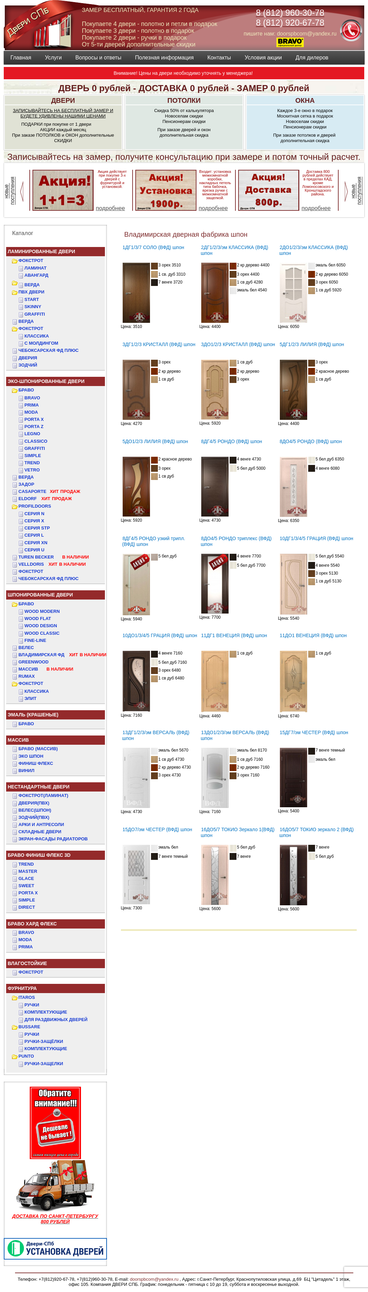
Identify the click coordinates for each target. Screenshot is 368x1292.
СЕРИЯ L (34, 535)
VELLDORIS (52, 564)
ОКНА (305, 100)
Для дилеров (312, 57)
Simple (33, 455)
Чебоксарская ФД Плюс (48, 578)
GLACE (26, 878)
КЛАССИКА (37, 336)
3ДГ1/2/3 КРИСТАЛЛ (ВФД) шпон (159, 344)
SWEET (26, 885)
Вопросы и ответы (99, 57)
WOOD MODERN (42, 611)
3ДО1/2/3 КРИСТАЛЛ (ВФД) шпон (238, 344)
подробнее (110, 208)
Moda (31, 412)
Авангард (37, 275)
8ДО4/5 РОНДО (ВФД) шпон (311, 441)
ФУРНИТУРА (22, 988)
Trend (32, 462)
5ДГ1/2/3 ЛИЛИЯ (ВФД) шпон (312, 344)
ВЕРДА (32, 284)
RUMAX (26, 676)
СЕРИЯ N (34, 513)
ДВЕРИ (63, 100)
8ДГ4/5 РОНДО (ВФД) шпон (231, 441)
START (32, 299)
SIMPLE (26, 900)
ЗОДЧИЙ (27, 365)
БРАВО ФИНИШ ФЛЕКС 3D (39, 855)
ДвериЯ (27, 357)
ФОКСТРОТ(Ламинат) (43, 795)
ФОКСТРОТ (30, 260)
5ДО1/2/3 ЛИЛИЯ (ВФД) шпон (155, 441)
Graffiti (35, 448)
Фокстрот (30, 571)
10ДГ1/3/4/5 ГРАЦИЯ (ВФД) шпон (316, 538)
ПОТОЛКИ (184, 100)
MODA (25, 939)
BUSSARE (29, 1026)
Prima (32, 405)
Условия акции (263, 57)
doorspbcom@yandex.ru (153, 1279)
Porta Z (34, 426)
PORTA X (28, 892)
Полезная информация (164, 57)
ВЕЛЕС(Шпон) (34, 810)
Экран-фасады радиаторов (53, 838)
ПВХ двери (31, 291)
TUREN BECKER (53, 557)
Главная (21, 57)
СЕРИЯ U (34, 549)
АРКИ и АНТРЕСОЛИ (41, 824)
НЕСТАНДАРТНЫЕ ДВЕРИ (39, 786)
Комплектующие (46, 1012)
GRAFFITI (35, 314)
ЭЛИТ (31, 698)
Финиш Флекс (35, 763)
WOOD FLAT (38, 618)
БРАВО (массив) (38, 748)
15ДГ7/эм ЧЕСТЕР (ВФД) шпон (314, 732)
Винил (26, 770)
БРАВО (26, 390)
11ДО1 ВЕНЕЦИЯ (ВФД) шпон (313, 635)
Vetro (32, 469)
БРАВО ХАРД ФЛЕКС (32, 923)
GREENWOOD (33, 661)
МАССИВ (45, 669)
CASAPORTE (49, 491)
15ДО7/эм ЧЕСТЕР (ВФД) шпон (157, 829)
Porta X (34, 419)
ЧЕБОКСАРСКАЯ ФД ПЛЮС (48, 350)
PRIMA (25, 946)
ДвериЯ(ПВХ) (33, 803)
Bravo (32, 397)
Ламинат (36, 268)
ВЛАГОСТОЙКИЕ (27, 963)
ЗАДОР (26, 484)
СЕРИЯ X (34, 520)
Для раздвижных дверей (56, 1019)
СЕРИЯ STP (37, 528)
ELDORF (45, 498)
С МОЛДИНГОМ (41, 343)
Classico (36, 441)
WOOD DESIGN (41, 625)
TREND (26, 864)
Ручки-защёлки (44, 1041)
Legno (32, 433)
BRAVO (26, 932)
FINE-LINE (35, 640)
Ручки (32, 1004)
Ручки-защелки (44, 1063)
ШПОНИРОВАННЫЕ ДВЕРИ (40, 594)
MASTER (27, 871)
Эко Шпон (30, 756)
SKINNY (33, 306)
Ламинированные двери (41, 251)
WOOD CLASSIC (42, 633)
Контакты (219, 57)
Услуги (53, 57)
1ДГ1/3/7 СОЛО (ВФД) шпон (153, 247)
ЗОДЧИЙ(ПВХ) (33, 817)
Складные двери (39, 831)
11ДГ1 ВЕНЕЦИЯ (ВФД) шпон (234, 635)
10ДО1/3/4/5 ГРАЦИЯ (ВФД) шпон (160, 635)
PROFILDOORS (34, 506)
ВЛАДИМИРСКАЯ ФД (62, 654)
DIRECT (26, 907)
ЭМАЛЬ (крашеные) (33, 714)
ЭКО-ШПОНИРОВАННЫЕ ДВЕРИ (46, 381)
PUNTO (26, 1056)
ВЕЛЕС (26, 647)
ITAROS (26, 997)
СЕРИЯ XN (36, 542)
